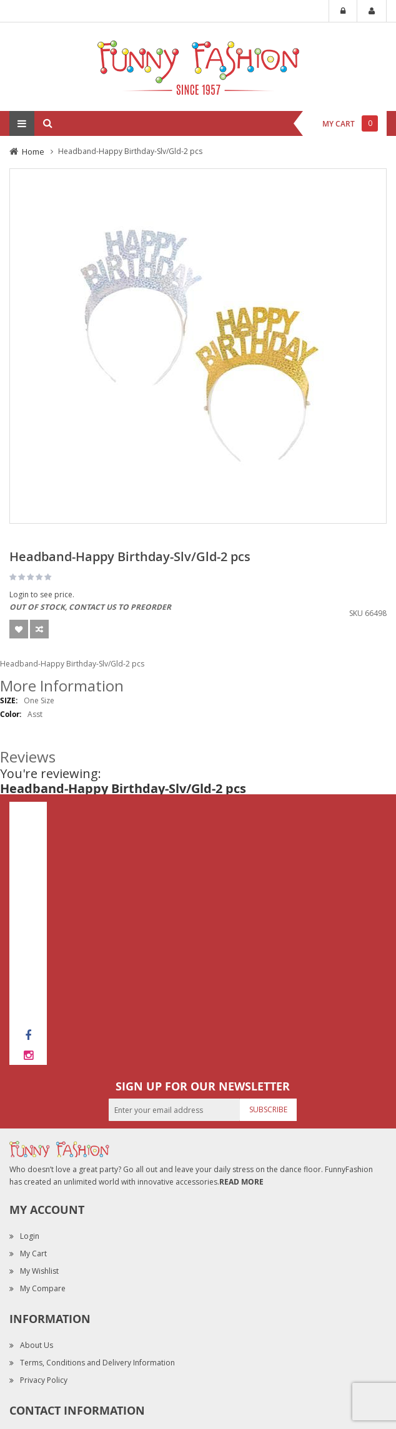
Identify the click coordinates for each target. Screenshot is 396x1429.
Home (33, 151)
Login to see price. (41, 594)
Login (343, 11)
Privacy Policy (43, 1380)
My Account (371, 11)
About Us (36, 1345)
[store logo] (198, 65)
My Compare (43, 1288)
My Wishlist (39, 1271)
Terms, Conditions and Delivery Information (97, 1362)
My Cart (33, 1253)
